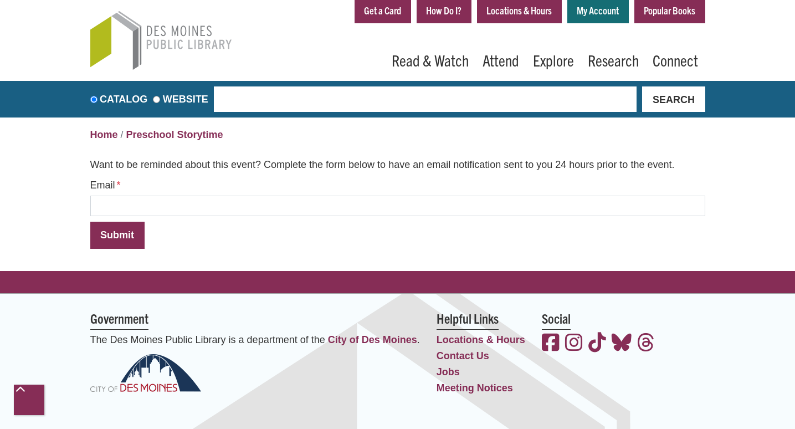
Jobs (448, 371)
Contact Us (463, 355)
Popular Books (669, 10)
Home (104, 134)
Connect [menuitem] (675, 60)
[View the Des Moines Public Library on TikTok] (597, 344)
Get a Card (382, 10)
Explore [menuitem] (553, 60)
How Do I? (443, 10)
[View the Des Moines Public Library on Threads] (646, 344)
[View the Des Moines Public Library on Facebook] (551, 344)
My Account (598, 10)
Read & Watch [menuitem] (430, 60)
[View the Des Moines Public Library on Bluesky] (622, 344)
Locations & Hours (519, 10)
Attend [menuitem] (501, 60)
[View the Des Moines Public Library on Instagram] (574, 344)
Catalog (123, 99)
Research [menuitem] (613, 60)
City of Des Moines (372, 339)
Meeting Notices (475, 388)
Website (185, 99)
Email (102, 185)
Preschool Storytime (174, 134)
